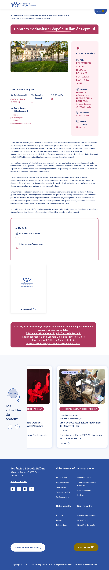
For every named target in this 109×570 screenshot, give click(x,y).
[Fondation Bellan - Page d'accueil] (23, 4)
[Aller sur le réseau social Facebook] (13, 489)
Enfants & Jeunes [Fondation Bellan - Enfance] (84, 477)
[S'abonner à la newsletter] (28, 547)
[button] (105, 5)
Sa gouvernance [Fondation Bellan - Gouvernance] (62, 482)
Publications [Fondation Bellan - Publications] (61, 525)
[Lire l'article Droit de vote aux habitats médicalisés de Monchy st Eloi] (82, 388)
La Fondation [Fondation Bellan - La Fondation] (61, 477)
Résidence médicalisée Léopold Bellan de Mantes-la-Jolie (53, 336)
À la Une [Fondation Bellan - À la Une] (59, 515)
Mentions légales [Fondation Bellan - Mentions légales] (66, 564)
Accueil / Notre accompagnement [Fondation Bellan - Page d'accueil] (24, 15)
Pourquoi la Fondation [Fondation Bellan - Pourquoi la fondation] (86, 515)
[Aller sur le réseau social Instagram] (25, 489)
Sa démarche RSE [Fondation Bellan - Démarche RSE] (63, 492)
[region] (54, 406)
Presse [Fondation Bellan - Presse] (59, 520)
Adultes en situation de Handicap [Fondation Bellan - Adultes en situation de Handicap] (53, 15)
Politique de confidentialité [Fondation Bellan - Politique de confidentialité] (86, 564)
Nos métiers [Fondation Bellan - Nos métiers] (82, 520)
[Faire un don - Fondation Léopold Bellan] (100, 11)
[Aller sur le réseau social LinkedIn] (19, 489)
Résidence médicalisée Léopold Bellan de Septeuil (53, 333)
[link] (28, 308)
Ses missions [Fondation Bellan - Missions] (61, 487)
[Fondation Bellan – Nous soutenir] (86, 547)
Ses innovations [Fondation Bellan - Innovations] (62, 497)
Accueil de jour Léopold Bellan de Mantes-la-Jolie (53, 343)
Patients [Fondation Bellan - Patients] (80, 495)
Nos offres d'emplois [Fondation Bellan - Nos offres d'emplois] (86, 525)
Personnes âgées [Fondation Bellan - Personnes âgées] (84, 490)
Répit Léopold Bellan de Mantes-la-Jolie (53, 340)
